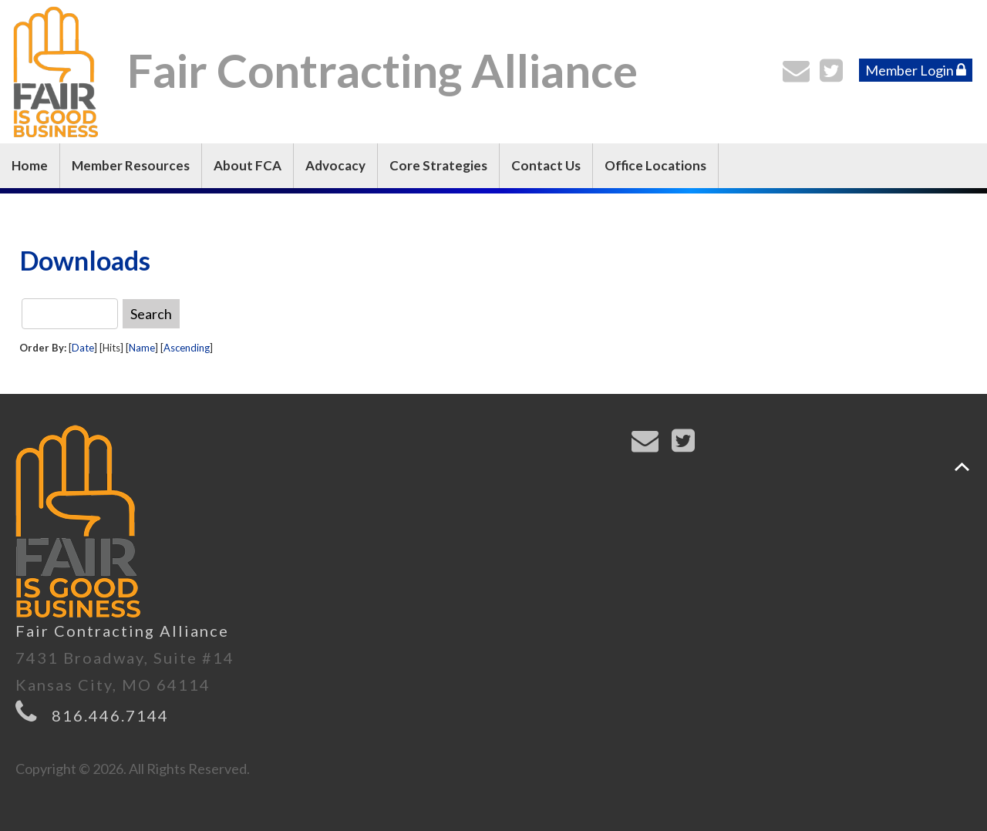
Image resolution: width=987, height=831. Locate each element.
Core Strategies (438, 165)
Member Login (915, 70)
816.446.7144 (110, 715)
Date (83, 347)
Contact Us (546, 165)
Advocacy (335, 165)
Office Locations (655, 165)
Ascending (186, 347)
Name (142, 347)
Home (30, 165)
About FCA (247, 165)
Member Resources (131, 165)
